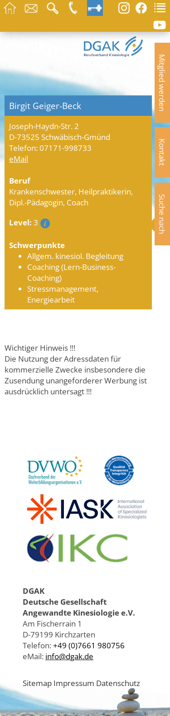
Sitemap (37, 682)
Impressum (73, 682)
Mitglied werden (162, 82)
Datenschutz (118, 682)
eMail (18, 158)
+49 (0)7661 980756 (89, 645)
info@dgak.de (69, 656)
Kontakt (162, 152)
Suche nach (162, 214)
